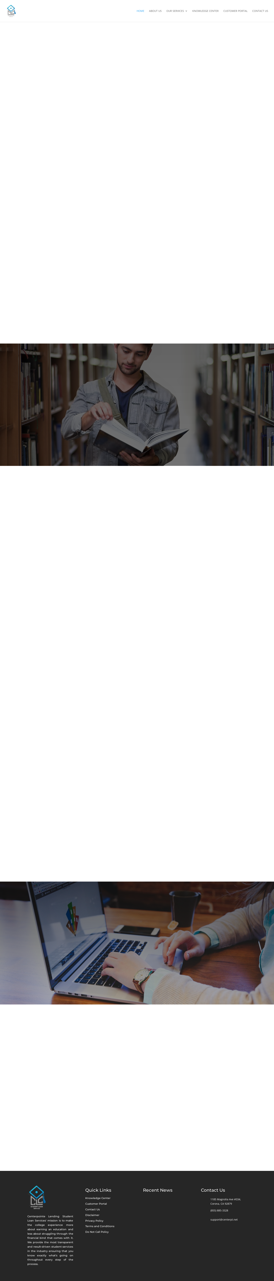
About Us (155, 11)
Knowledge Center (205, 11)
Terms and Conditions (99, 1226)
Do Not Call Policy (97, 1232)
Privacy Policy (94, 1220)
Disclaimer (92, 1215)
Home (140, 11)
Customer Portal (235, 11)
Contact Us (260, 11)
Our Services (175, 11)
